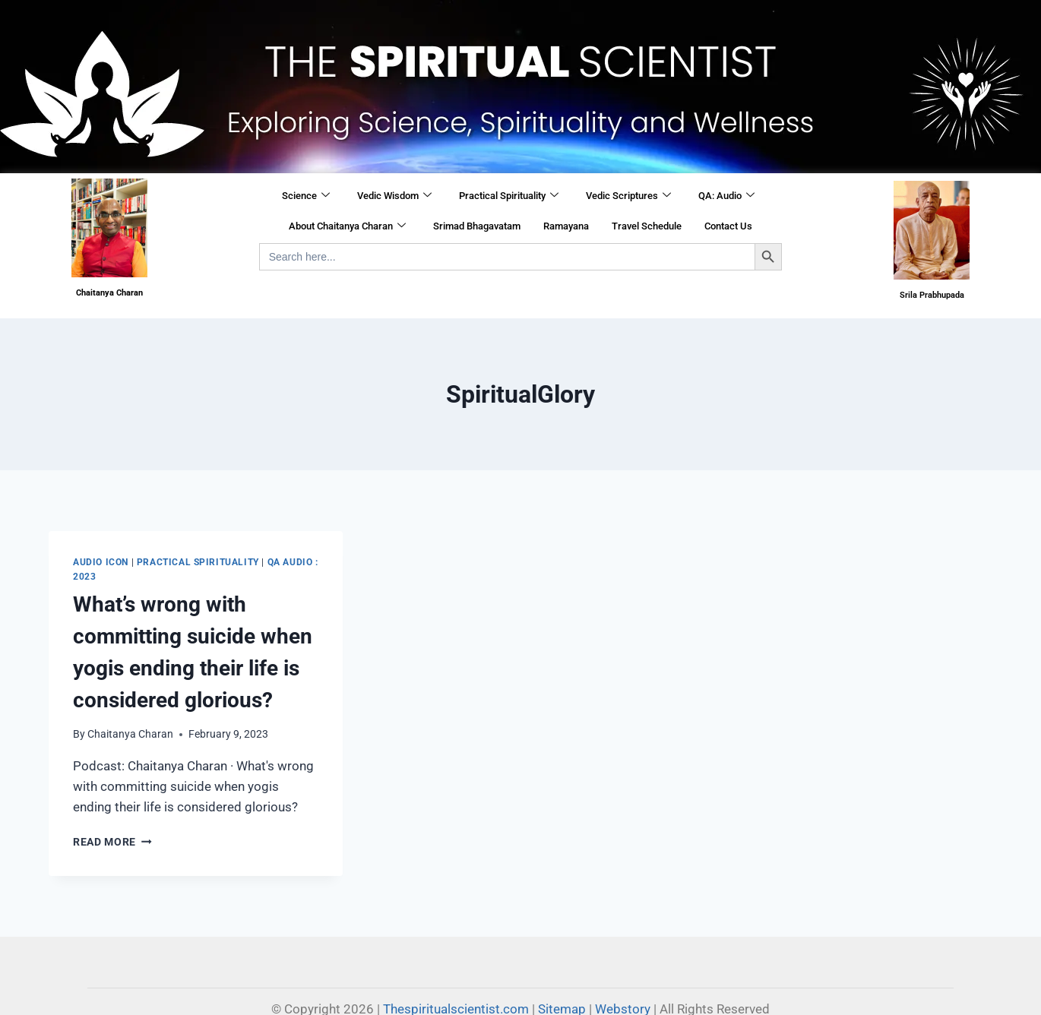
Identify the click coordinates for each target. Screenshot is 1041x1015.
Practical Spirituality (508, 196)
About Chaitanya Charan (347, 226)
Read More (112, 842)
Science (306, 196)
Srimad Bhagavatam (476, 226)
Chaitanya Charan (130, 734)
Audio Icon (100, 562)
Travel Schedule (647, 226)
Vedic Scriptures (628, 196)
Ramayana (566, 226)
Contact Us (728, 226)
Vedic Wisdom (394, 196)
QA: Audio (726, 196)
